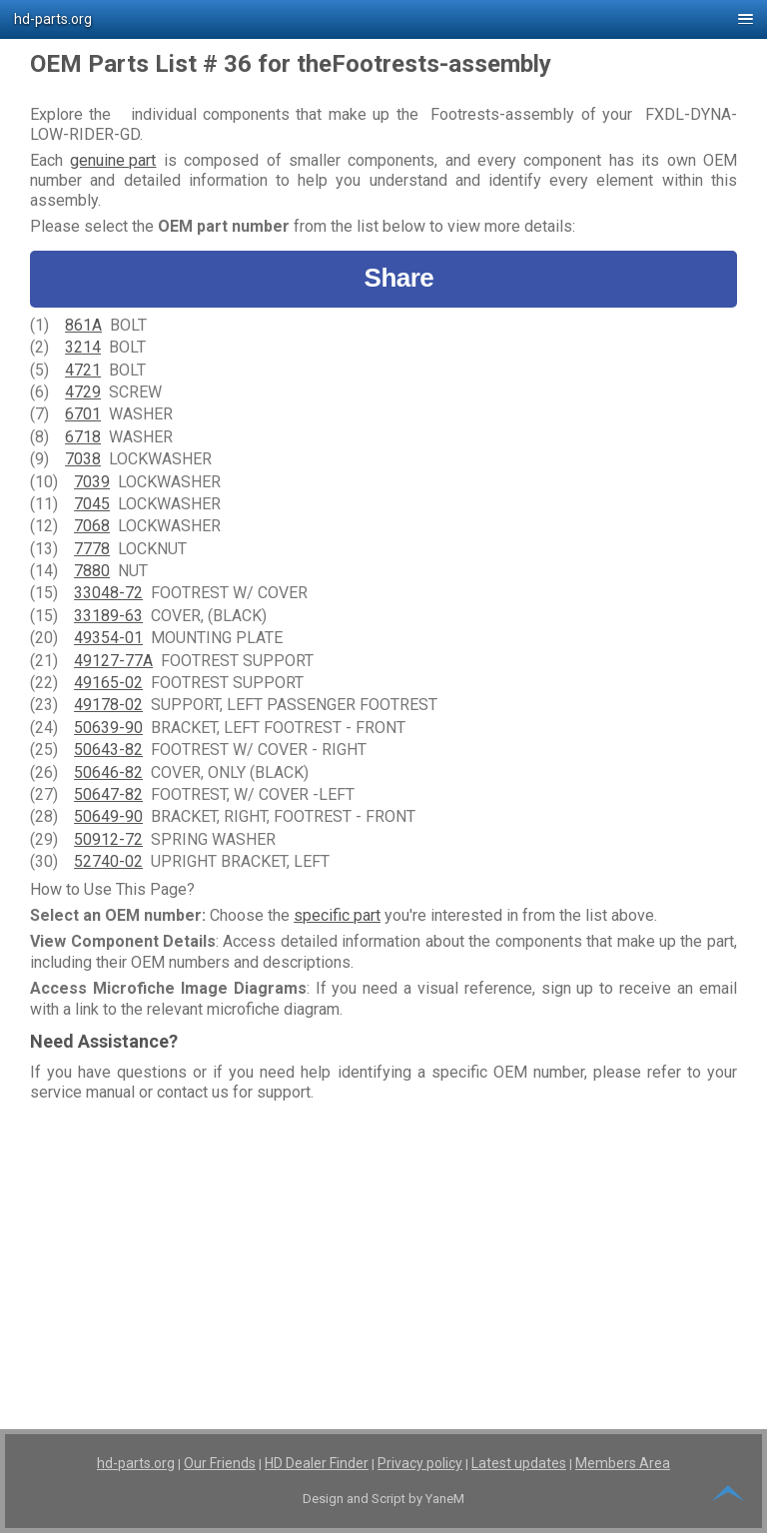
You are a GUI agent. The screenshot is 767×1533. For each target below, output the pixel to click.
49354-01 (108, 637)
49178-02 (108, 704)
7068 (92, 525)
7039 (92, 481)
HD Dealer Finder (317, 1463)
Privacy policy (420, 1463)
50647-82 (108, 794)
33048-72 (108, 592)
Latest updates (518, 1463)
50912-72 (108, 839)
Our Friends (220, 1463)
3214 (83, 347)
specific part (337, 915)
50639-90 (108, 727)
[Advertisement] (383, 1248)
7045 (92, 503)
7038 (83, 458)
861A (83, 325)
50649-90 (108, 816)
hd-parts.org (136, 1463)
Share (384, 278)
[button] (383, 19)
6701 (83, 413)
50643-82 (108, 749)
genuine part (113, 160)
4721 (83, 370)
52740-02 (108, 861)
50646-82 (108, 772)
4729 (83, 392)
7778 (92, 548)
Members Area (622, 1463)
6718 (83, 436)
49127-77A (113, 660)
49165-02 (108, 682)
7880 (92, 570)
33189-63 (108, 615)
